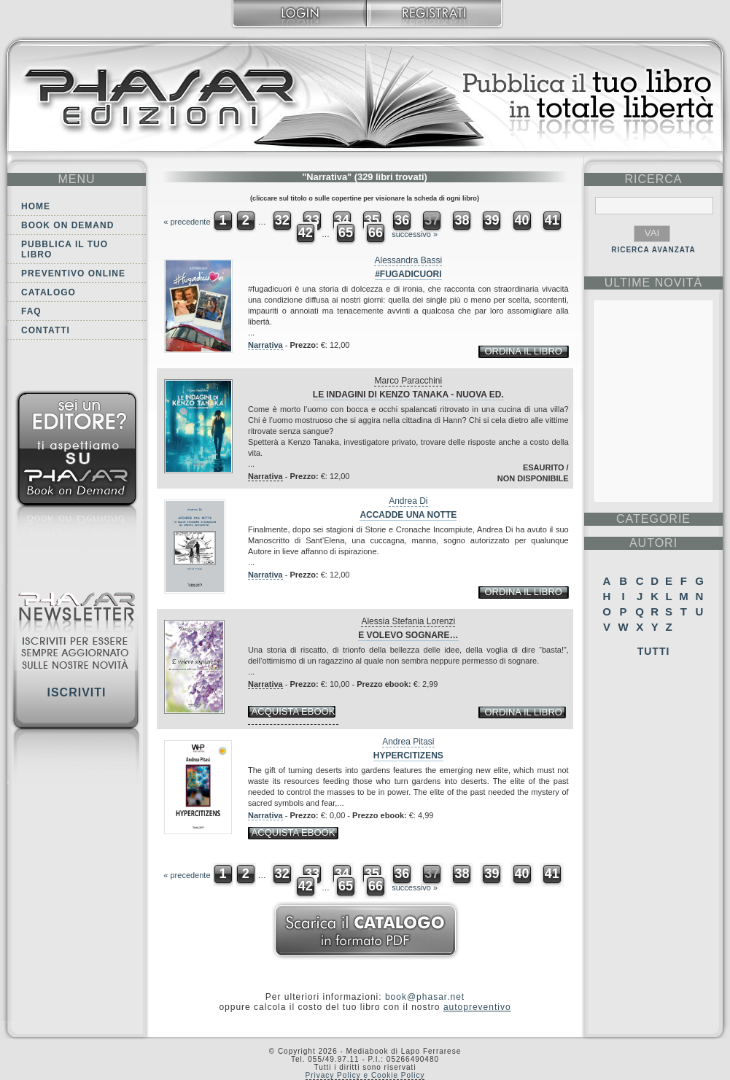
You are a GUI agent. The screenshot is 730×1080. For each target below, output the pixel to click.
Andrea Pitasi (408, 742)
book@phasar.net (425, 997)
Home (35, 206)
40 (522, 220)
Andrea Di (408, 501)
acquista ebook (293, 711)
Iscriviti (76, 692)
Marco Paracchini (408, 381)
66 (375, 232)
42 (305, 232)
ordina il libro (523, 351)
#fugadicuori (408, 274)
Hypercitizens (408, 755)
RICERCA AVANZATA (653, 250)
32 (282, 220)
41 (552, 220)
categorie (653, 519)
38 (461, 220)
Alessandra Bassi (408, 260)
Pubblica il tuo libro (64, 249)
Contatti (45, 330)
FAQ (31, 311)
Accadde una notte (408, 515)
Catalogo (48, 292)
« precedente (186, 221)
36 (402, 220)
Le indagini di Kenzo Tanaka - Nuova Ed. (408, 394)
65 (345, 232)
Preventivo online (73, 273)
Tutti (653, 651)
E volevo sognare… (408, 635)
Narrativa (265, 345)
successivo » (415, 234)
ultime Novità (654, 282)
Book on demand (67, 225)
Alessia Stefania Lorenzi (408, 621)
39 (491, 220)
